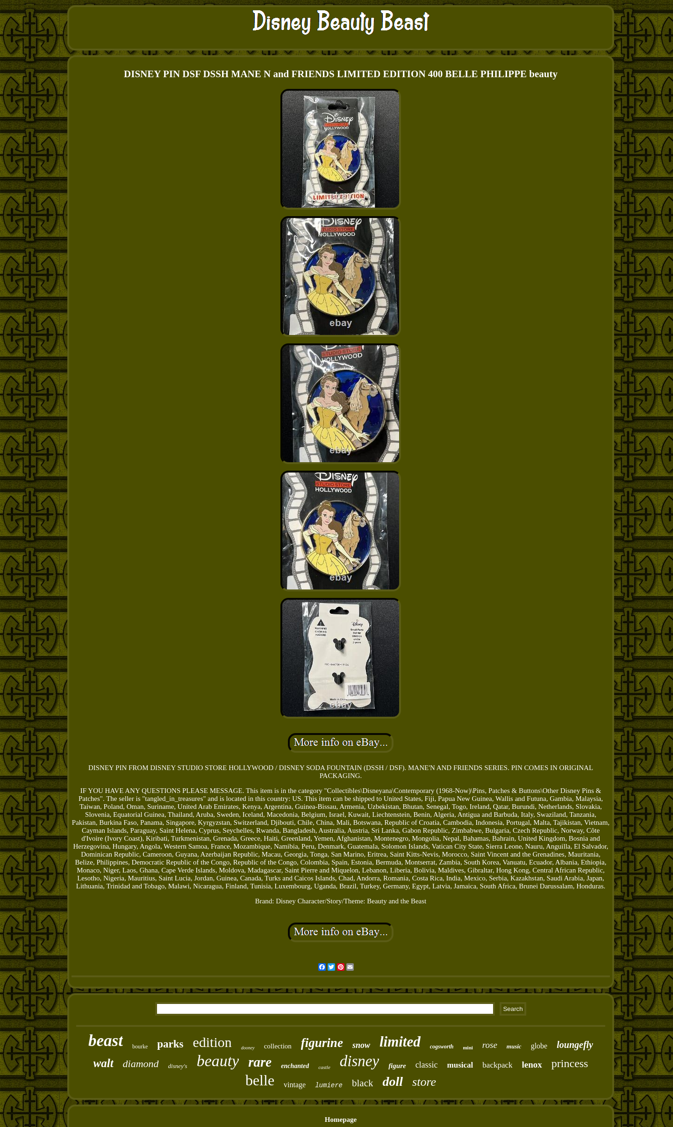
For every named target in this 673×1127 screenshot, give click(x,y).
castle (324, 1067)
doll (392, 1081)
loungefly (575, 1045)
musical (460, 1065)
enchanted (295, 1065)
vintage (295, 1085)
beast (105, 1041)
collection (278, 1046)
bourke (140, 1046)
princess (569, 1063)
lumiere (329, 1085)
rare (260, 1061)
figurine (322, 1043)
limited (400, 1041)
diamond (141, 1063)
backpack (497, 1065)
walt (103, 1063)
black (362, 1083)
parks (170, 1044)
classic (426, 1064)
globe (539, 1046)
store (424, 1082)
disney (359, 1061)
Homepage (341, 1119)
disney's (177, 1065)
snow (361, 1045)
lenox (532, 1064)
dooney (248, 1047)
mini (468, 1047)
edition (212, 1042)
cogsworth (442, 1046)
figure (397, 1065)
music (514, 1046)
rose (489, 1045)
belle (259, 1080)
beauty (218, 1060)
